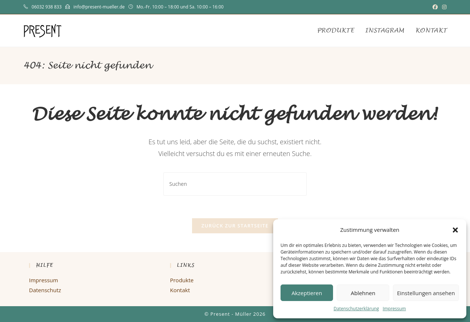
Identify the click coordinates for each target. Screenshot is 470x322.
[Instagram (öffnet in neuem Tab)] (443, 7)
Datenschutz (45, 290)
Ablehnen (363, 293)
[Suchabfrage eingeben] (235, 183)
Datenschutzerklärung (356, 308)
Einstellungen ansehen (426, 293)
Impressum (394, 308)
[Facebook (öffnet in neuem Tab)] (435, 7)
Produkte (182, 280)
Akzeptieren (307, 293)
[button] (455, 230)
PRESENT (43, 30)
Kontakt (180, 290)
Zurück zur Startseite (235, 225)
